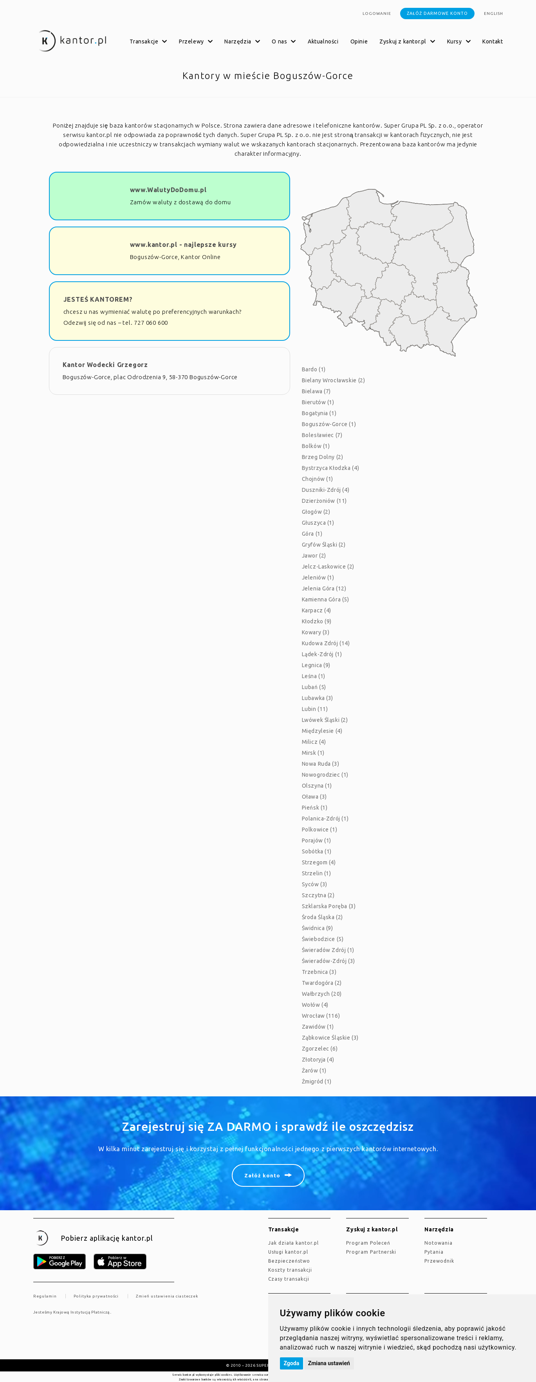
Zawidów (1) (318, 1027)
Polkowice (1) (319, 829)
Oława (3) (314, 797)
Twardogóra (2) (322, 983)
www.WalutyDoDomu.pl (168, 189)
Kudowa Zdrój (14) (326, 643)
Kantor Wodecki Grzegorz (105, 364)
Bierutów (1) (318, 402)
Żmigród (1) (317, 1081)
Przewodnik (439, 1260)
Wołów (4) (315, 1005)
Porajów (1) (317, 840)
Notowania (438, 1242)
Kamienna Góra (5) (325, 599)
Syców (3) (314, 884)
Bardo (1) (314, 369)
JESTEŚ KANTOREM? (98, 299)
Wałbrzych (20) (322, 994)
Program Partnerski (371, 1251)
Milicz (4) (314, 742)
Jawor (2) (314, 555)
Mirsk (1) (313, 753)
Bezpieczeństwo (289, 1260)
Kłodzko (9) (317, 621)
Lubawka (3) (318, 698)
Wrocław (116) (321, 1016)
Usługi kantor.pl (288, 1251)
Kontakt (492, 41)
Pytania (434, 1251)
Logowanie (377, 13)
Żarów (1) (314, 1070)
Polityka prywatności (96, 1296)
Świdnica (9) (317, 928)
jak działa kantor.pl (293, 1242)
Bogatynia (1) (319, 413)
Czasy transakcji (288, 1278)
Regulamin (45, 1296)
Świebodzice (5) (323, 939)
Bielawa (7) (316, 391)
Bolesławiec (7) (322, 435)
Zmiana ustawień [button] (329, 1363)
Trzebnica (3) (319, 972)
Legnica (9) (316, 665)
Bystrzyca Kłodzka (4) (330, 468)
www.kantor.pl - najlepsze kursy (183, 244)
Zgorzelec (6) (320, 1048)
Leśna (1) (313, 676)
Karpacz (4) (317, 610)
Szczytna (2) (318, 895)
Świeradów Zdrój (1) (328, 950)
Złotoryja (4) (318, 1059)
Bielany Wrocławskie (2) (333, 380)
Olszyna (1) (317, 786)
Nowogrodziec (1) (325, 775)
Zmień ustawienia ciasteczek (167, 1296)
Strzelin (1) (316, 873)
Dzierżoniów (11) (324, 501)
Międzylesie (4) (322, 731)
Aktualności (323, 41)
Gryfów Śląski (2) (324, 545)
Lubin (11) (315, 709)
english (493, 13)
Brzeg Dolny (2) (322, 457)
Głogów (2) (316, 512)
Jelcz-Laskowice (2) (328, 566)
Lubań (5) (314, 687)
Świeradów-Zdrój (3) (328, 961)
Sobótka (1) (317, 851)
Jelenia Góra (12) (324, 588)
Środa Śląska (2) (322, 917)
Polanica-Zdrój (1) (325, 818)
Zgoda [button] (292, 1363)
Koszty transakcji (290, 1269)
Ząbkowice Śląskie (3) (330, 1038)
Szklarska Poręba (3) (329, 906)
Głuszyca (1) (318, 523)
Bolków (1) (316, 446)
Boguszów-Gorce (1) (329, 424)
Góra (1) (312, 534)
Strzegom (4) (319, 862)
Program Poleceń (368, 1242)
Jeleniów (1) (318, 577)
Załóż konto (262, 1175)
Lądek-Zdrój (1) (322, 654)
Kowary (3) (316, 632)
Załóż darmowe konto (437, 13)
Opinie (359, 41)
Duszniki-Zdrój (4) (326, 490)
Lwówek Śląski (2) (325, 720)
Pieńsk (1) (315, 807)
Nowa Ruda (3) (320, 764)
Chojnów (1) (318, 479)
